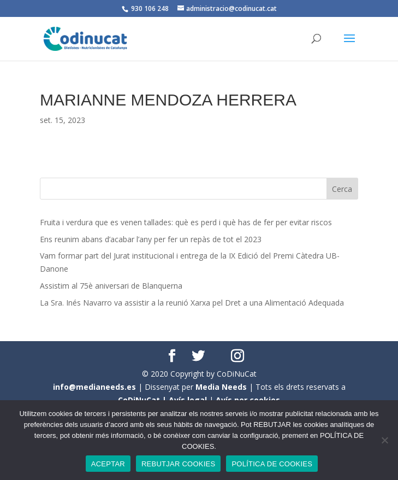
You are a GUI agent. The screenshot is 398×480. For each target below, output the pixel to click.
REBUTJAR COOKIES (178, 464)
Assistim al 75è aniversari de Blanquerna (111, 285)
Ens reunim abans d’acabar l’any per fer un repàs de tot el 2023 (151, 239)
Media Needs (221, 387)
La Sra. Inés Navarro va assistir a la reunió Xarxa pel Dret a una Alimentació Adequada (192, 302)
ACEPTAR (108, 464)
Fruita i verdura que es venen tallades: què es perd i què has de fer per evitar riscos (186, 222)
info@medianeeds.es (94, 387)
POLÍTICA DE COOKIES (271, 464)
